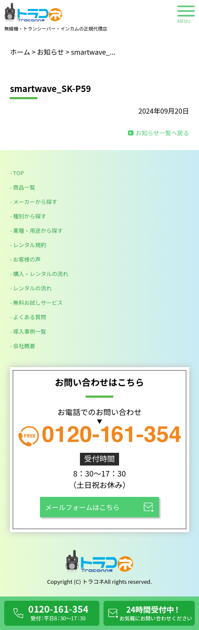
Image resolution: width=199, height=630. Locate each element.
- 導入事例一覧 (28, 331)
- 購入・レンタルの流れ (39, 274)
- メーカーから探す (33, 202)
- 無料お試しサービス (36, 302)
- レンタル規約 (28, 245)
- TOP (17, 173)
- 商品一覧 (22, 187)
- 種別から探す (28, 216)
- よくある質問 (28, 317)
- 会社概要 (22, 346)
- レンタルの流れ (30, 288)
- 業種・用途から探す (36, 230)
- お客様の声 (25, 259)
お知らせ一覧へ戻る (162, 132)
